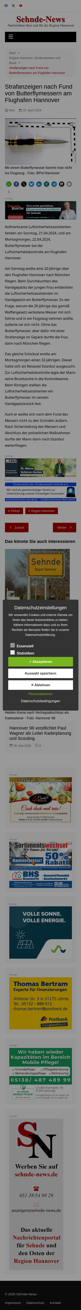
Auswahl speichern (40, 673)
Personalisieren (40, 694)
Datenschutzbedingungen (40, 701)
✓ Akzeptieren (40, 661)
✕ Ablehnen (40, 685)
